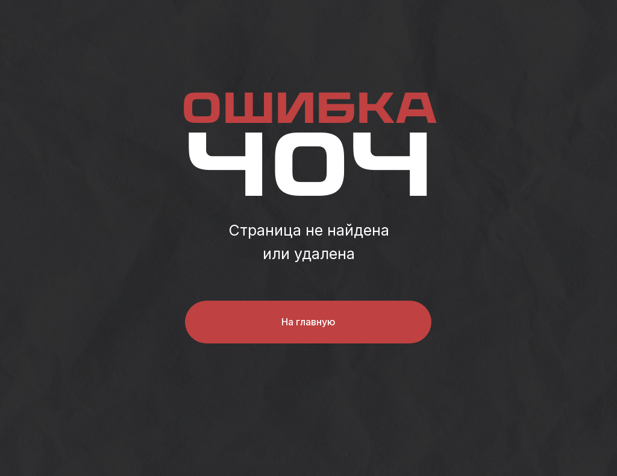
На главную (308, 322)
